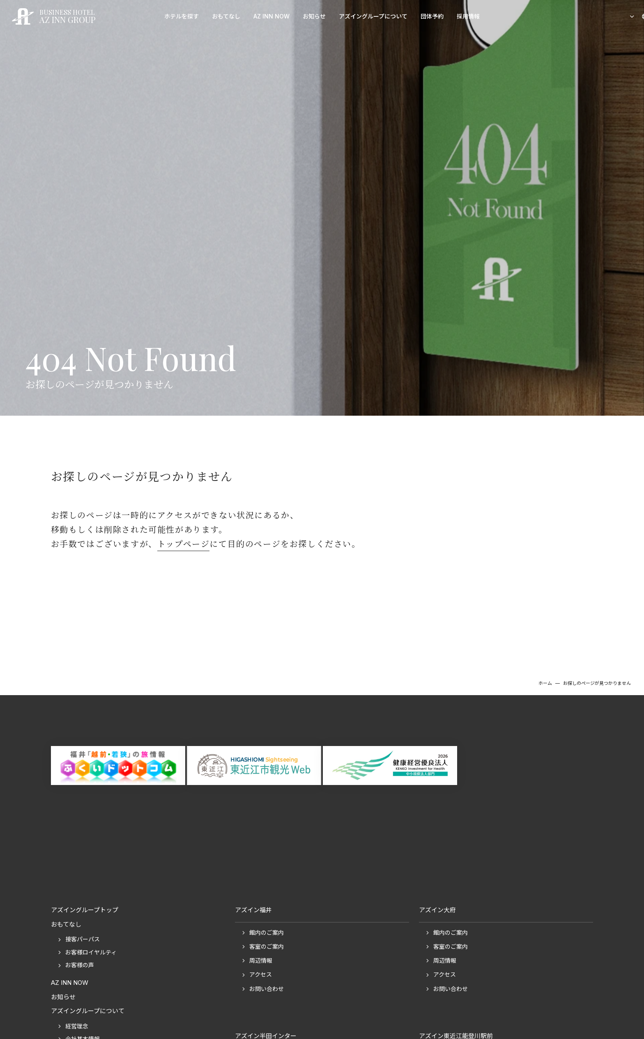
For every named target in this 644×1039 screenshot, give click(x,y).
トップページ (183, 543)
